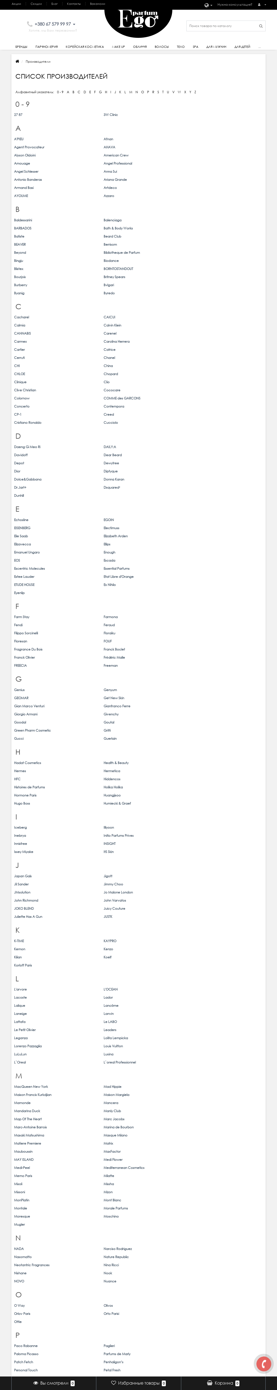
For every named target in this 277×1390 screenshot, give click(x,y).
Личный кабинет (177, 1306)
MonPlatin (21, 778)
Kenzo (209, 633)
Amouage (149, 147)
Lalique (19, 673)
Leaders (211, 681)
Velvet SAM (23, 1134)
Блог (54, 4)
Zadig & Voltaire (26, 1239)
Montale (147, 778)
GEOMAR (148, 471)
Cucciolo (212, 293)
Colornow (21, 284)
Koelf (81, 641)
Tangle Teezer (24, 1045)
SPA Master (86, 1013)
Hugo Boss (149, 536)
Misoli (18, 770)
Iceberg (20, 560)
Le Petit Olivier (152, 681)
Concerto (149, 284)
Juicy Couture (88, 608)
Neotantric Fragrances (32, 819)
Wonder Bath (215, 1167)
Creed (83, 293)
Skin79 (19, 1005)
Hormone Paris (25, 536)
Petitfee (20, 900)
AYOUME (148, 163)
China (82, 268)
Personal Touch (153, 891)
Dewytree (85, 325)
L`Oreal (147, 697)
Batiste (19, 196)
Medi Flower (214, 754)
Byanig (146, 220)
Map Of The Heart (28, 738)
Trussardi (20, 1078)
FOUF (209, 430)
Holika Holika (214, 527)
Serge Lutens (215, 981)
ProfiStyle (21, 916)
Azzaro (210, 163)
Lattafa (19, 681)
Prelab (210, 908)
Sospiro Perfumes (27, 1013)
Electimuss (212, 366)
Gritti (208, 487)
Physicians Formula (92, 900)
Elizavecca (149, 374)
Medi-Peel (22, 762)
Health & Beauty (90, 519)
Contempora (215, 284)
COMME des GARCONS (96, 284)
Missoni (146, 770)
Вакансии (97, 4)
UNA (17, 1102)
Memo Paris (150, 762)
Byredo (210, 220)
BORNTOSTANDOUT (92, 212)
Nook (209, 819)
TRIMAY (210, 1070)
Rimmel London (26, 948)
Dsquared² (213, 333)
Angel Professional (219, 147)
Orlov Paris (149, 851)
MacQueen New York (31, 721)
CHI (17, 268)
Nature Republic (217, 811)
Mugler (146, 786)
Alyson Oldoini (24, 147)
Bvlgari (83, 220)
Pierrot (146, 900)
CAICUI (83, 244)
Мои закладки (175, 1317)
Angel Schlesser (26, 155)
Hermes (147, 519)
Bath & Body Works (219, 187)
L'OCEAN (85, 665)
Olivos (82, 851)
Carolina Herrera (218, 252)
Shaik (145, 989)
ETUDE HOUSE (24, 398)
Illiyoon (83, 560)
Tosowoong (87, 1070)
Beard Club (86, 196)
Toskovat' (21, 1070)
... (259, 47)
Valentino (85, 1126)
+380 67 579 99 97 (235, 1306)
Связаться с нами (69, 1306)
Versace (84, 1134)
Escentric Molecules (29, 390)
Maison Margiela (217, 721)
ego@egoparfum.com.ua (242, 1312)
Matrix (209, 746)
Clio (81, 276)
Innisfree (20, 568)
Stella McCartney (91, 1021)
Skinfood (147, 1005)
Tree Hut (147, 1070)
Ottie (18, 859)
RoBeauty (148, 948)
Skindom (84, 1005)
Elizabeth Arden (90, 374)
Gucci (19, 495)
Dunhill (19, 341)
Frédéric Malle (215, 438)
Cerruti (146, 260)
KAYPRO (84, 633)
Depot (19, 325)
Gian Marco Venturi (29, 479)
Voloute (84, 1143)
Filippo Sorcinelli (26, 430)
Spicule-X (148, 1013)
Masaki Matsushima (29, 746)
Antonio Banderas (155, 155)
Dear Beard (214, 317)
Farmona (85, 422)
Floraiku (83, 430)
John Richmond (153, 600)
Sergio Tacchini (25, 989)
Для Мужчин (216, 47)
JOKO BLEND (24, 608)
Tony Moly (148, 1061)
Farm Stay (21, 422)
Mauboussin (23, 754)
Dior (144, 325)
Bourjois (147, 212)
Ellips (208, 374)
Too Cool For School (220, 1061)
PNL (17, 908)
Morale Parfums (217, 778)
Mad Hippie (86, 721)
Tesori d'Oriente (153, 1045)
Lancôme (85, 673)
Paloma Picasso (153, 883)
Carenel (84, 252)
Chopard (212, 268)
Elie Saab (21, 374)
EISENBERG (149, 366)
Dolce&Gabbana (27, 333)
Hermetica (213, 519)
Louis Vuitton (214, 689)
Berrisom (211, 196)
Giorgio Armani (152, 479)
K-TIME (19, 633)
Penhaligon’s (87, 891)
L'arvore (20, 665)
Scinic (145, 973)
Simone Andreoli (90, 997)
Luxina (82, 697)
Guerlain (84, 495)
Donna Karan (88, 333)
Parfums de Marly (218, 883)
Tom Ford (85, 1061)
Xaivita (19, 1191)
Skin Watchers (215, 997)
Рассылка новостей (180, 1323)
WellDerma (86, 1167)
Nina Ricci (85, 819)
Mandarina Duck (154, 730)
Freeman (85, 446)
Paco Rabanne (26, 883)
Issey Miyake (150, 568)
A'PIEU (19, 139)
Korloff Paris (150, 641)
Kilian (18, 641)
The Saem (85, 1053)
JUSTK (209, 608)
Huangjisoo (86, 536)
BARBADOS (150, 187)
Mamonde (22, 730)
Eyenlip (146, 398)
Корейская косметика (85, 47)
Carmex (147, 252)
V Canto (20, 1126)
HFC (17, 527)
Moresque (22, 786)
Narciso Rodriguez (92, 811)
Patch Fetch (23, 891)
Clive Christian (152, 276)
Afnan (82, 139)
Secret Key (22, 981)
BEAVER (147, 196)
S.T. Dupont (22, 973)
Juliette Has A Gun (155, 608)
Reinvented (150, 940)
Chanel (210, 260)
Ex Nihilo (84, 398)
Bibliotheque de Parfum (96, 204)
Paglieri (83, 883)
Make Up (118, 47)
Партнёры (63, 1329)
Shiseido (20, 997)
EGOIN (83, 366)
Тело (181, 47)
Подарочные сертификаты (77, 1323)
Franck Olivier (151, 438)
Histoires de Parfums (156, 527)
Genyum (84, 471)
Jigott (82, 592)
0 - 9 (60, 92)
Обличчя (140, 47)
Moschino (85, 786)
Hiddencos (86, 527)
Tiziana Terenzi (24, 1061)
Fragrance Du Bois (28, 438)
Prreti (81, 916)
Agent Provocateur (156, 139)
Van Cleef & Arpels (156, 1126)
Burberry (20, 220)
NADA (19, 811)
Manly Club (213, 730)
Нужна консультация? (234, 4)
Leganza (21, 689)
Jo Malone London (92, 600)
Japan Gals (23, 592)
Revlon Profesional (219, 940)
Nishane (147, 819)
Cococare (213, 276)
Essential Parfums (91, 390)
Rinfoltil (83, 948)
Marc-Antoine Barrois (157, 738)
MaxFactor (86, 754)
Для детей (242, 47)
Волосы (162, 47)
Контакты (74, 4)
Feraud (210, 422)
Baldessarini (23, 187)
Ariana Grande (216, 155)
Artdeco (84, 163)
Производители (67, 1317)
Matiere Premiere (154, 746)
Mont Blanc (86, 778)
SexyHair (84, 989)
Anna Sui (84, 155)
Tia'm (208, 1053)
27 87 (18, 114)
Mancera (85, 730)
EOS (144, 382)
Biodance (212, 204)
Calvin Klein (213, 244)
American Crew (90, 147)
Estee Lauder (151, 390)
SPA (195, 47)
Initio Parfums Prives (220, 560)
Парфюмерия (46, 47)
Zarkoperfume (89, 1239)
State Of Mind (24, 1021)
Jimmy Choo (214, 592)
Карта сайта (65, 1312)
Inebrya (147, 560)
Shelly (209, 989)
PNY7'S (83, 908)
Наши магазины (234, 1317)
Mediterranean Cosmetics (98, 762)
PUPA (145, 916)
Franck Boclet (88, 438)
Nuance (84, 827)
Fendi (145, 422)
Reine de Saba (89, 940)
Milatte (210, 762)
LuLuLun (20, 697)
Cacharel (21, 244)
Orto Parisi (212, 851)
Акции (16, 4)
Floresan (147, 430)
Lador (209, 665)
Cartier (19, 260)
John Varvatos (216, 600)
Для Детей (118, 1334)
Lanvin (210, 673)
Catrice (84, 260)
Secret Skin (86, 981)
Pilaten (210, 900)
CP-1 (18, 293)
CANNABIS (22, 252)
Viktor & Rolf (214, 1134)
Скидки (36, 4)
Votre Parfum (151, 1143)
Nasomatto (150, 811)
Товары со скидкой (70, 1334)
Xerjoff (83, 1191)
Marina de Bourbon (220, 738)
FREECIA (20, 446)
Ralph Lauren (24, 940)
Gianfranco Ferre (91, 479)
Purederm (212, 916)
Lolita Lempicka (90, 689)
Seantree (212, 973)
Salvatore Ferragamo (94, 973)
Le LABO (84, 681)
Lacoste (147, 665)
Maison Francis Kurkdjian (160, 721)
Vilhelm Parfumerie (28, 1143)
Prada (146, 908)
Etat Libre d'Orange (220, 390)
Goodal (20, 487)
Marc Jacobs (88, 738)
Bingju (145, 204)
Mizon (209, 770)
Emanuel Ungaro (27, 382)
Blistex (18, 212)
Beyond (20, 204)
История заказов (177, 1312)
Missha (83, 770)
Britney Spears (215, 212)
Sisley (145, 997)
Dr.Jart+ (147, 333)
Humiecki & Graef (218, 536)
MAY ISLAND (151, 754)
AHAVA (210, 139)
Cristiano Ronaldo (155, 293)
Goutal (83, 487)
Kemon (146, 633)
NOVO (19, 827)
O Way (19, 851)
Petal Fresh (213, 891)
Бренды (21, 47)
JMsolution (22, 600)
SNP (208, 1005)
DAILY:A (84, 317)
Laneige (147, 673)
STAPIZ (210, 1013)
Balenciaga (86, 187)
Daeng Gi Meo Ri (27, 317)
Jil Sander (148, 592)
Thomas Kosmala (154, 1053)
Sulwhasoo (149, 1021)
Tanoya (83, 1045)
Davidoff (148, 317)
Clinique (20, 276)
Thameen (212, 1045)
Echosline (21, 366)
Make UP (117, 1312)
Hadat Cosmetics (27, 519)
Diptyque (212, 325)
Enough (83, 382)
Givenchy (212, 479)
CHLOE (146, 268)
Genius (19, 471)
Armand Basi (24, 163)
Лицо (114, 1317)
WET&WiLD (149, 1167)
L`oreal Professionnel (221, 697)
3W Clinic (85, 114)
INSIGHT (84, 568)
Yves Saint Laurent (28, 1215)
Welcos (20, 1167)
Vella (208, 1126)
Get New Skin (215, 471)
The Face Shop (25, 1053)
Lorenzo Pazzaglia (155, 689)
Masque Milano (89, 746)
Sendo (146, 981)
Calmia (146, 244)
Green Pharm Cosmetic (159, 487)
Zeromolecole (152, 1239)
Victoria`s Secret (154, 1134)
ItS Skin (210, 568)
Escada (210, 382)
